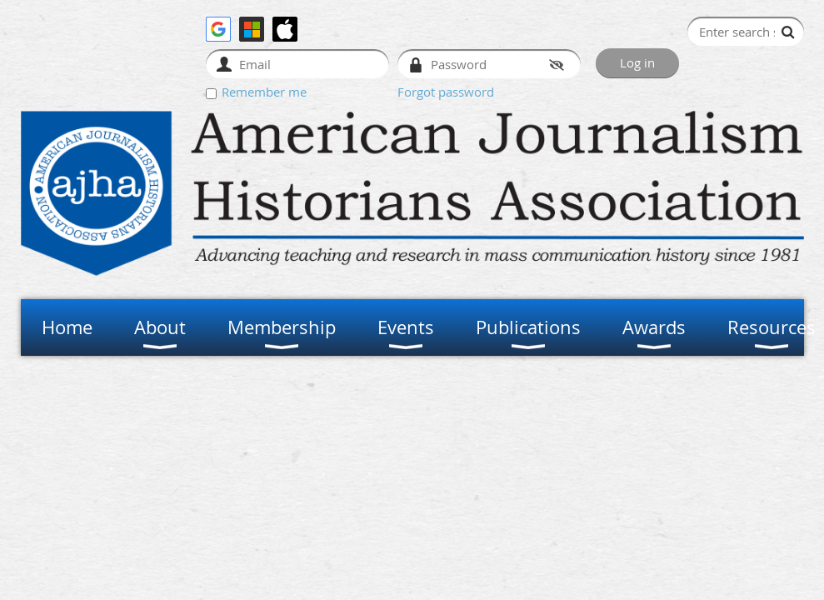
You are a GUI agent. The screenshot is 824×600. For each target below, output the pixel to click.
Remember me (264, 91)
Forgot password (445, 91)
